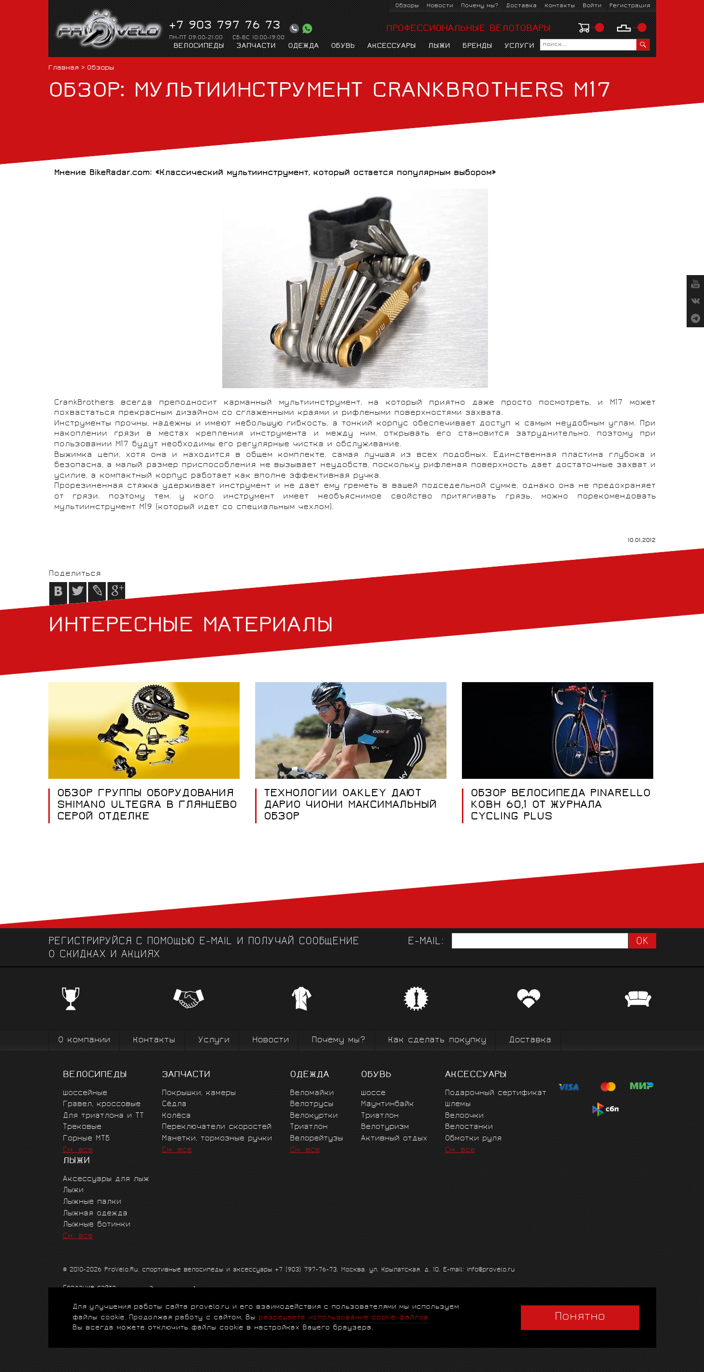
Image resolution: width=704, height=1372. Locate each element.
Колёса (176, 1116)
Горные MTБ (86, 1139)
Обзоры (407, 6)
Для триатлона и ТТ (103, 1116)
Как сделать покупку (437, 1040)
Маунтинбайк (387, 1104)
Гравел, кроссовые (102, 1104)
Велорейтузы (316, 1139)
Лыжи (439, 46)
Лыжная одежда (95, 1214)
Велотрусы (311, 1104)
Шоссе (373, 1093)
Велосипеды (198, 46)
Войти (592, 6)
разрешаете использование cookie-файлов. (344, 1317)
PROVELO (109, 29)
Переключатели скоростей (217, 1127)
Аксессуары (391, 46)
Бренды (477, 46)
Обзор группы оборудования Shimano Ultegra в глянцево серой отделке (146, 805)
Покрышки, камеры (199, 1093)
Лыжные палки (92, 1202)
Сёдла (174, 1104)
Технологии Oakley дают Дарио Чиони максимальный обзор (349, 805)
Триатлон (309, 1127)
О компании (84, 1040)
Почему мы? (479, 6)
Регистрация (629, 6)
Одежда (303, 46)
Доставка (521, 6)
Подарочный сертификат (495, 1093)
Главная (63, 68)
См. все (78, 1150)
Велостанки (469, 1127)
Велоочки (464, 1116)
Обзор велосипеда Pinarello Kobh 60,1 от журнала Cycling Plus (560, 805)
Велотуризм (385, 1127)
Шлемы (458, 1104)
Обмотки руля (473, 1139)
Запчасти (256, 46)
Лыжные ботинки (96, 1225)
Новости (440, 6)
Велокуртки (314, 1116)
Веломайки (312, 1093)
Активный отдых (394, 1139)
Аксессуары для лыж (106, 1179)
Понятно (580, 1317)
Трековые (82, 1127)
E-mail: (426, 942)
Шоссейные (85, 1093)
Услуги (519, 46)
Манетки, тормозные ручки (217, 1139)
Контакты (560, 6)
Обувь (343, 46)
